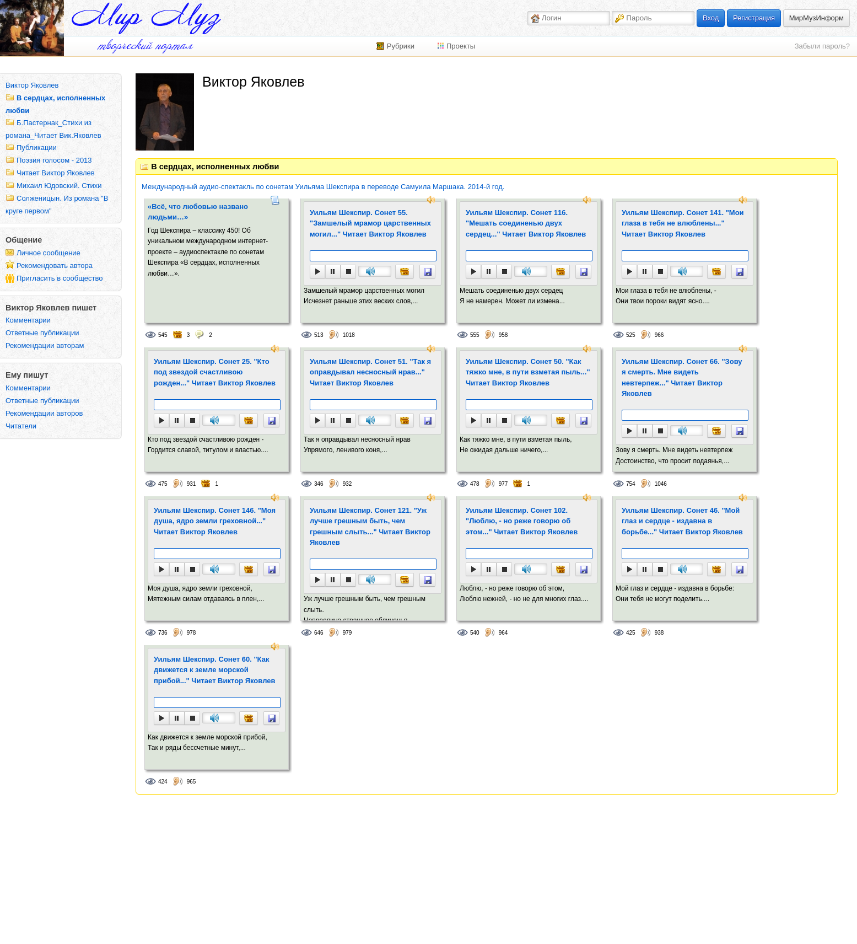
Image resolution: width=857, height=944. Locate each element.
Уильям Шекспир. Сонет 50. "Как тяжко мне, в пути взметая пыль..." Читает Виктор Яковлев (528, 372)
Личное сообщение (48, 253)
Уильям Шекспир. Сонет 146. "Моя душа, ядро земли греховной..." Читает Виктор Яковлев (215, 521)
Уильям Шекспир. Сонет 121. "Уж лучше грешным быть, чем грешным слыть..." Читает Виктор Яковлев (370, 526)
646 (319, 633)
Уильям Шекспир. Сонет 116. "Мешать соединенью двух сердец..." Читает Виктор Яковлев (526, 223)
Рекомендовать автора (55, 265)
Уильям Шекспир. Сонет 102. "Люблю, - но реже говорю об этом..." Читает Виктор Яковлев (522, 521)
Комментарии (28, 320)
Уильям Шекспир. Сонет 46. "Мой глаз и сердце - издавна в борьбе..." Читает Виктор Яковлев (682, 521)
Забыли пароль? (822, 46)
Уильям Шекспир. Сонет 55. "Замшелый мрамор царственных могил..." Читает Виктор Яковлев (370, 223)
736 (163, 633)
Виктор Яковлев (32, 85)
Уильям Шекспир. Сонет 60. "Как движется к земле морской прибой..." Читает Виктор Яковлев (214, 670)
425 (630, 633)
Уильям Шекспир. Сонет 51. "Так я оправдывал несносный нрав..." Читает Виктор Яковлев (370, 372)
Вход (711, 18)
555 (474, 335)
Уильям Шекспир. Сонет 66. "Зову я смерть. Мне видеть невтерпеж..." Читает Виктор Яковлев (682, 377)
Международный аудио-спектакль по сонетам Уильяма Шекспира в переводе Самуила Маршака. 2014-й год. (323, 187)
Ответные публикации (42, 333)
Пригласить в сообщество (60, 278)
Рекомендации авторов (44, 413)
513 (319, 335)
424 (163, 782)
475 (163, 484)
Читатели (21, 426)
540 (474, 633)
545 (163, 335)
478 (474, 484)
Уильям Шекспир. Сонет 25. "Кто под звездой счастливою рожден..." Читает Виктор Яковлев (215, 372)
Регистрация (754, 18)
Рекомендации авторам (45, 345)
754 (630, 484)
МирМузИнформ (816, 18)
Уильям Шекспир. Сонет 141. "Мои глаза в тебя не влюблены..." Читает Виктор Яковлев (683, 223)
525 (630, 335)
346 (319, 484)
